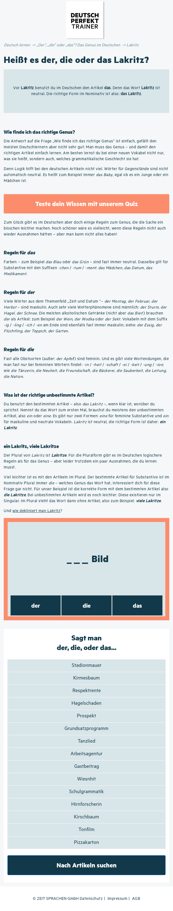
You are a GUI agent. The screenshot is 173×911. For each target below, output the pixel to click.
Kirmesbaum (86, 678)
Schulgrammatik (86, 792)
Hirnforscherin (86, 804)
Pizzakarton (86, 842)
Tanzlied (86, 741)
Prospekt (86, 716)
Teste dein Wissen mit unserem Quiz (86, 204)
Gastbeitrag (86, 766)
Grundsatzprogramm (86, 728)
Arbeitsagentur (86, 754)
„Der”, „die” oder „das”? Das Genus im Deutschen (78, 45)
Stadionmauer (87, 665)
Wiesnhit (86, 779)
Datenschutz (91, 898)
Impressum (117, 898)
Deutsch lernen (17, 45)
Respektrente (86, 691)
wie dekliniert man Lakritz (36, 511)
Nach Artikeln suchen (87, 865)
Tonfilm (86, 830)
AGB (136, 898)
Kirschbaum (86, 817)
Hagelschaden (86, 703)
